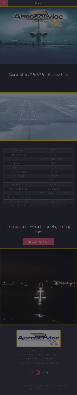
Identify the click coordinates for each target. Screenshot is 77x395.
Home (38, 3)
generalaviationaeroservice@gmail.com (38, 362)
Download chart (40, 241)
